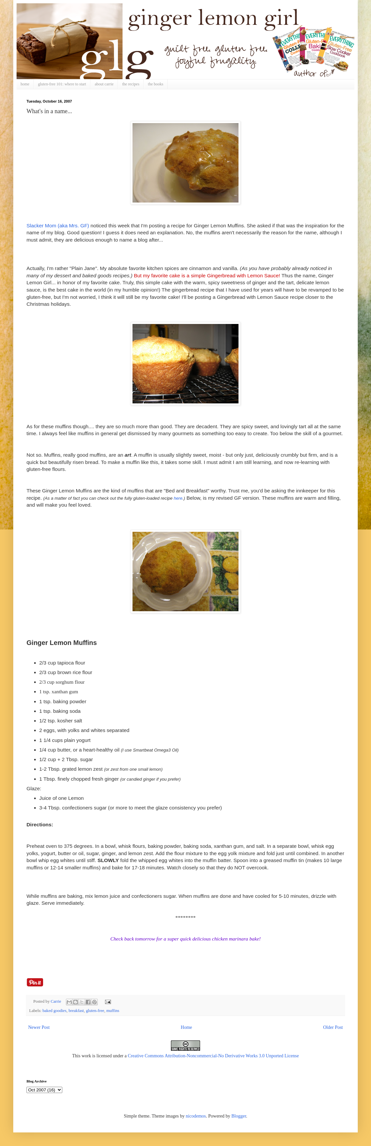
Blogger (238, 1116)
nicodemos (196, 1116)
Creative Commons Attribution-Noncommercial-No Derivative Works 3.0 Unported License (213, 1055)
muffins (112, 1010)
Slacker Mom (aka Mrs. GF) (57, 225)
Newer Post (39, 1027)
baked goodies (54, 1010)
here (178, 498)
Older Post (333, 1027)
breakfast (76, 1010)
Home (186, 1027)
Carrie (56, 1001)
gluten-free (95, 1010)
